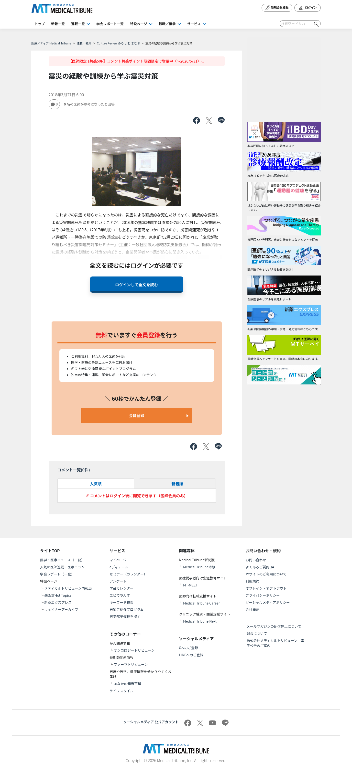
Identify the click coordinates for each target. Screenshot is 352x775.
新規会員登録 (277, 7)
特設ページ (138, 23)
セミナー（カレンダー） (128, 574)
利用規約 (252, 581)
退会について (257, 633)
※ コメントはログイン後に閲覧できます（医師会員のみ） (136, 496)
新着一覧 (58, 23)
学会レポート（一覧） (57, 574)
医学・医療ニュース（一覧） (62, 559)
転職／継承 (167, 23)
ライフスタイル (121, 690)
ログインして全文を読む (136, 284)
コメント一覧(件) (73, 470)
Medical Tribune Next (200, 621)
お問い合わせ (256, 559)
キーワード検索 (121, 602)
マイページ (118, 559)
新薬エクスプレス (58, 602)
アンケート (118, 581)
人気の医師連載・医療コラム (62, 566)
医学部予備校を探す (125, 616)
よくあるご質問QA (260, 566)
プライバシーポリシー (263, 595)
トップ (39, 23)
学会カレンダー (121, 588)
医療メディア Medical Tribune (51, 43)
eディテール (119, 566)
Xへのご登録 (188, 647)
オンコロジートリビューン (134, 650)
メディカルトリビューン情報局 (68, 588)
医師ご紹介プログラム (127, 609)
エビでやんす (120, 595)
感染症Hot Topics (57, 595)
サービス (194, 23)
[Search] (300, 23)
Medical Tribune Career (201, 603)
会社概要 (252, 609)
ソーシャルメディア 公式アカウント (151, 721)
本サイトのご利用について (266, 574)
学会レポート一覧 (110, 23)
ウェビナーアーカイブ (61, 609)
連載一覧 (78, 23)
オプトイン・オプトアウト (266, 588)
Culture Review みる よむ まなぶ (118, 43)
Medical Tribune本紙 (199, 566)
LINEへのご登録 (191, 654)
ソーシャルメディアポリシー (268, 602)
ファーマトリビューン (131, 664)
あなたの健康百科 (127, 683)
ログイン (307, 7)
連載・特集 (84, 43)
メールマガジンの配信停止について (274, 626)
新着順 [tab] (177, 484)
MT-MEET (190, 585)
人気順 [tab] (95, 484)
